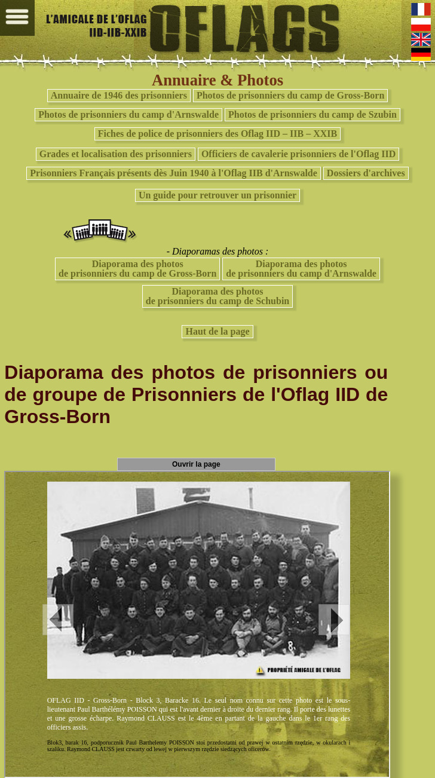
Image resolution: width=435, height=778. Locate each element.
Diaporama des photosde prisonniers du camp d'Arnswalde (301, 268)
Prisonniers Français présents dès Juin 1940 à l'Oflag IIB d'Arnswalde (173, 173)
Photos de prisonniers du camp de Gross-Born (290, 95)
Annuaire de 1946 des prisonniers (119, 95)
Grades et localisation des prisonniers (115, 154)
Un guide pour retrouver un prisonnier (217, 195)
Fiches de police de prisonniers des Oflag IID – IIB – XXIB (217, 133)
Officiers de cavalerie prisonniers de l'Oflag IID (298, 154)
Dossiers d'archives (366, 173)
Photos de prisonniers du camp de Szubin (312, 114)
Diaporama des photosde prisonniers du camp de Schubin (218, 296)
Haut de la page (217, 331)
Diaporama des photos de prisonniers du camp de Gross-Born (137, 268)
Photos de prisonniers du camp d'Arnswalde (128, 114)
